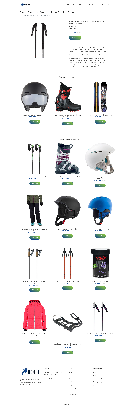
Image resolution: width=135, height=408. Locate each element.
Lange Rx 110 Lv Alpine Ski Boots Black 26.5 (67, 178)
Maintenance (72, 379)
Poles (93, 22)
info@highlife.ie (48, 379)
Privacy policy (97, 383)
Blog (103, 5)
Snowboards (93, 5)
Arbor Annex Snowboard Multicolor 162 (100, 116)
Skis (74, 5)
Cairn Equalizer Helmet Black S (67, 230)
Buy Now (75, 38)
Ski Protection (73, 389)
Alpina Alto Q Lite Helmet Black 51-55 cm (35, 116)
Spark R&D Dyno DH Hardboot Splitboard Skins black (67, 346)
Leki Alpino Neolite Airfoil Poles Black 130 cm (34, 178)
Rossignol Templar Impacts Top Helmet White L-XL (100, 178)
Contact (95, 376)
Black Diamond (99, 22)
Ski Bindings (72, 383)
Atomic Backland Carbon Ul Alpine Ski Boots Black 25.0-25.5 (67, 117)
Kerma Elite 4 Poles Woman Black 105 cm (100, 334)
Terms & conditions (99, 379)
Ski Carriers (66, 5)
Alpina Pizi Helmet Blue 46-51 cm (100, 230)
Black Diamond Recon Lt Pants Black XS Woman (34, 231)
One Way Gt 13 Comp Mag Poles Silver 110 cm (35, 283)
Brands (111, 5)
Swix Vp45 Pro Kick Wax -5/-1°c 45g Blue (100, 282)
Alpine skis (88, 22)
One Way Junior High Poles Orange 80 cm (67, 282)
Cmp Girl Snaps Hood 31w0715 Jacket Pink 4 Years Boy (35, 335)
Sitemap (95, 386)
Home (21, 16)
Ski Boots (82, 5)
